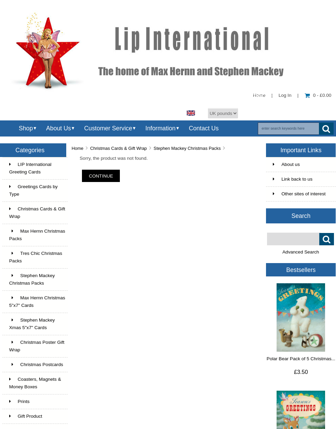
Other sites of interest (299, 193)
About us (286, 164)
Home (77, 148)
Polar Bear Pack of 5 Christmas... (301, 358)
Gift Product (25, 416)
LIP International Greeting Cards (30, 168)
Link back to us (292, 179)
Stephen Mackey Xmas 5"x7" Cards (32, 323)
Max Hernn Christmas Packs (37, 235)
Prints (19, 401)
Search (300, 215)
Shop (26, 128)
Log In (285, 95)
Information (160, 128)
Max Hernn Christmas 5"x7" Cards (37, 301)
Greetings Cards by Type (33, 190)
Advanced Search (300, 252)
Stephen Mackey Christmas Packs (187, 148)
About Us (58, 128)
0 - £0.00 (318, 95)
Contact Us (204, 128)
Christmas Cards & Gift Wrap (118, 148)
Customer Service (108, 128)
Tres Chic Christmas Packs (35, 257)
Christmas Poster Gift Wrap (37, 346)
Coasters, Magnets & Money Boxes (35, 383)
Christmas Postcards (36, 364)
